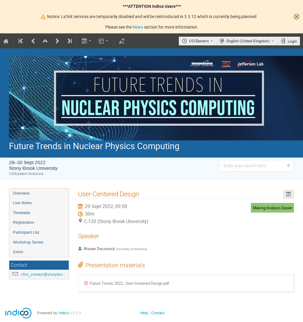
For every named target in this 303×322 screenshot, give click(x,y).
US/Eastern (199, 41)
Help (144, 312)
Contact (158, 312)
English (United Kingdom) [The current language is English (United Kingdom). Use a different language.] (248, 41)
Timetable (21, 212)
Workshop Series (28, 242)
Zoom (18, 252)
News (138, 27)
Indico (63, 312)
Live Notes (22, 203)
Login (292, 41)
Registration (23, 222)
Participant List (26, 232)
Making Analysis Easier (272, 207)
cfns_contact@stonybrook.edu (47, 274)
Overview (21, 193)
